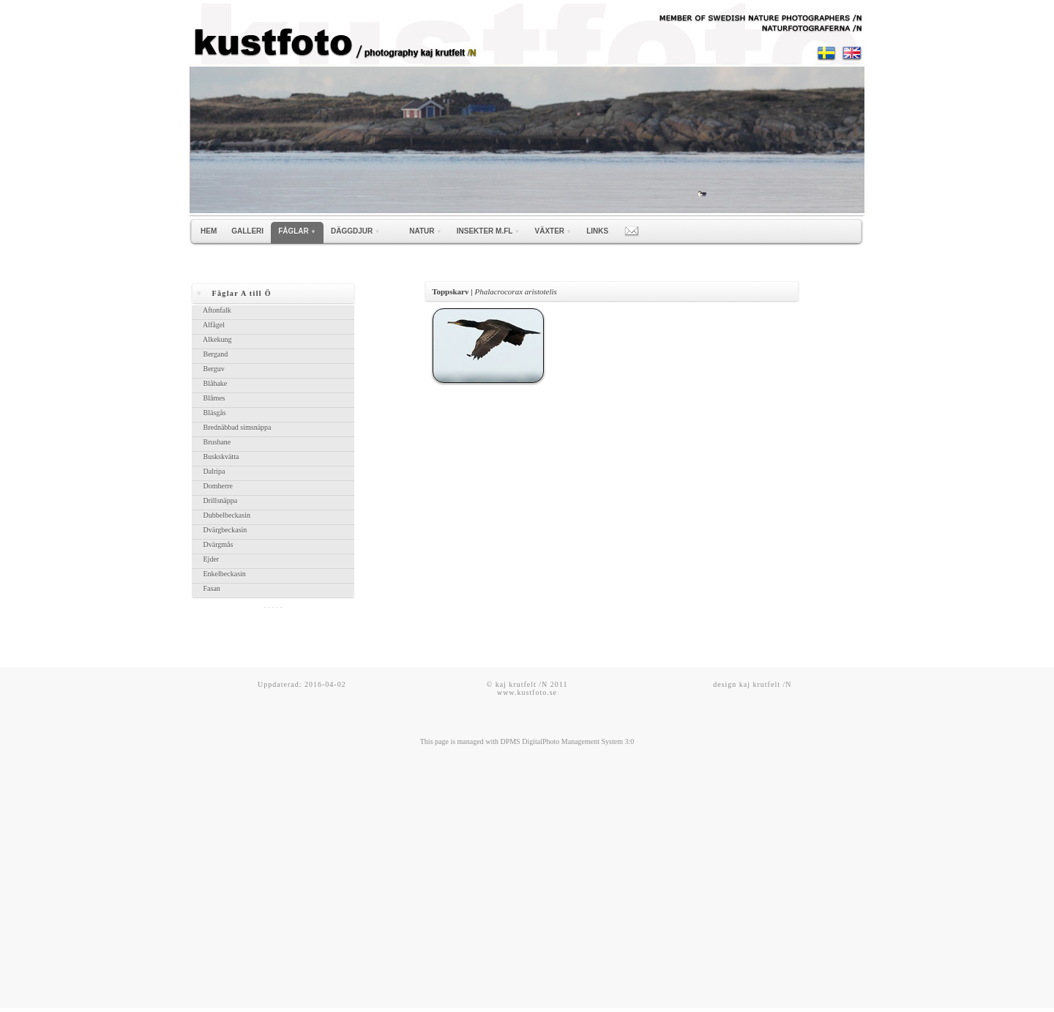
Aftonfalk (215, 310)
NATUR (425, 231)
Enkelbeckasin (223, 574)
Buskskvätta (219, 457)
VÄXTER (553, 231)
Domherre (216, 486)
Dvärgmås (216, 544)
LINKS (597, 231)
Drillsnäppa (219, 500)
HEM (209, 231)
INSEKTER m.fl (488, 231)
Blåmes (212, 398)
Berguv (212, 369)
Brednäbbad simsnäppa (236, 427)
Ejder (210, 559)
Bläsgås (213, 413)
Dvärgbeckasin (223, 530)
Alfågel (212, 325)
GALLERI (247, 231)
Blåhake (214, 383)
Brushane (215, 442)
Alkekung (216, 339)
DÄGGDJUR (355, 231)
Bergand (214, 354)
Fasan (210, 588)
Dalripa (212, 471)
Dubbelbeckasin (225, 515)
